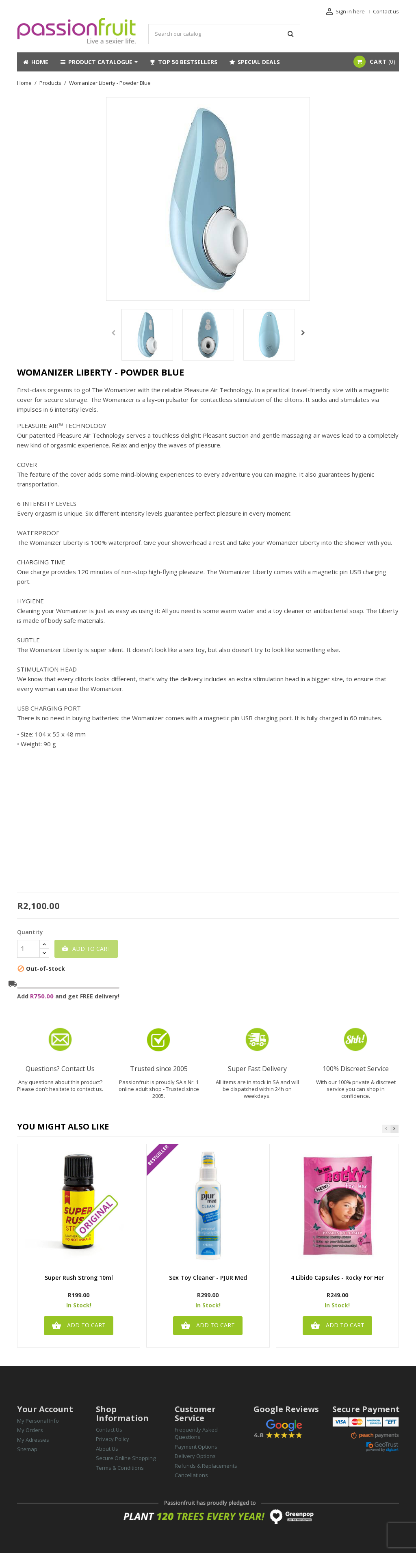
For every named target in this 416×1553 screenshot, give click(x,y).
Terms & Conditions (120, 1467)
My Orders (30, 1430)
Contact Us (109, 1429)
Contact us (386, 11)
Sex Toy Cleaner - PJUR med (208, 1277)
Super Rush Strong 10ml (79, 1277)
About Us (107, 1448)
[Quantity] (28, 949)
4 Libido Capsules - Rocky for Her (337, 1277)
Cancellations (191, 1475)
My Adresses (33, 1439)
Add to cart (86, 949)
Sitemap (27, 1449)
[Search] (224, 34)
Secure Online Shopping (126, 1458)
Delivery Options (195, 1456)
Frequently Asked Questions (196, 1433)
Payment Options (196, 1446)
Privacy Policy (112, 1439)
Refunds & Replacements (206, 1465)
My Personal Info (38, 1420)
